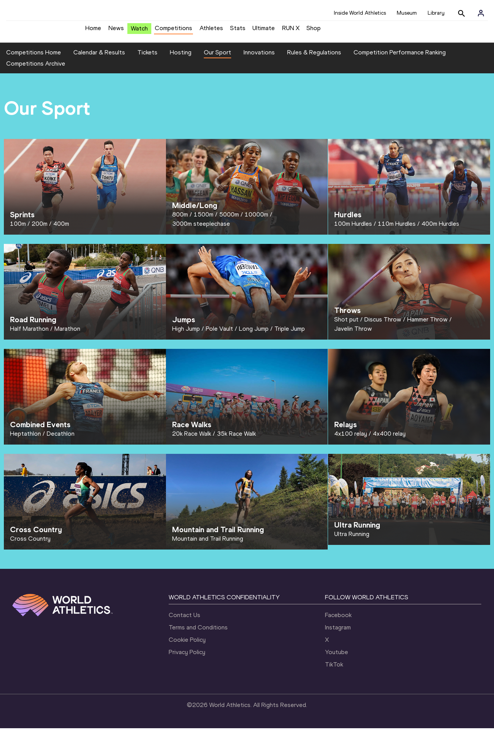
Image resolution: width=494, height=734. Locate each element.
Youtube (336, 657)
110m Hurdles (397, 229)
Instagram (338, 633)
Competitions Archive (35, 69)
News (116, 31)
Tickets (147, 58)
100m (18, 229)
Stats (237, 31)
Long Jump (254, 334)
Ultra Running (351, 539)
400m (61, 229)
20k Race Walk (191, 439)
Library (436, 13)
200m (39, 229)
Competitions (173, 31)
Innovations (259, 58)
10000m (256, 220)
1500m (203, 220)
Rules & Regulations (314, 58)
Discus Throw (382, 325)
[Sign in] (481, 13)
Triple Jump (289, 334)
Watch (139, 31)
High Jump (186, 334)
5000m (229, 220)
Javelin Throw (353, 334)
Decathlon (60, 439)
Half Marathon (29, 334)
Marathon (67, 334)
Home (93, 31)
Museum (407, 13)
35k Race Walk (236, 439)
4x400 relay (389, 439)
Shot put (346, 325)
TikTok (334, 670)
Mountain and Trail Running (207, 544)
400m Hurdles (440, 229)
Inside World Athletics (360, 13)
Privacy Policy (187, 657)
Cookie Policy (187, 645)
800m (180, 220)
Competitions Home (33, 58)
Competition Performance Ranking (400, 58)
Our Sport (217, 58)
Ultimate (263, 31)
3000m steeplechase (201, 229)
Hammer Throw (427, 325)
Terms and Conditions (198, 633)
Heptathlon (25, 439)
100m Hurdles (353, 229)
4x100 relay (350, 439)
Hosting (180, 58)
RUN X (290, 31)
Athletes (211, 31)
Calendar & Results (99, 58)
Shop (313, 31)
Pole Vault (219, 334)
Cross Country (30, 544)
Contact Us (184, 620)
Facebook (338, 620)
